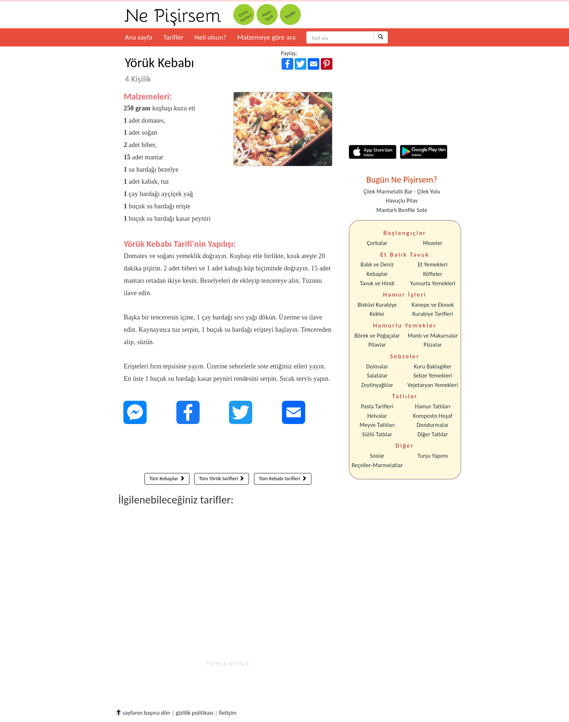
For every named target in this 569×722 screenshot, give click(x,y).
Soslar (377, 455)
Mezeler (433, 243)
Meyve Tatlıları (377, 424)
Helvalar (377, 415)
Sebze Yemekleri (432, 375)
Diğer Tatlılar (432, 434)
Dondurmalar (433, 424)
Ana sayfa (138, 37)
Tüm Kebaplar (166, 479)
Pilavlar (377, 344)
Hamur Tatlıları (433, 406)
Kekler (377, 313)
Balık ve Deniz (377, 264)
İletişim (228, 712)
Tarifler (173, 37)
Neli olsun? (210, 37)
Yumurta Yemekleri (432, 283)
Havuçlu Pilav (402, 200)
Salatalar (377, 375)
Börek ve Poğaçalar (377, 335)
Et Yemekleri (432, 264)
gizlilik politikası (194, 712)
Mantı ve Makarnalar (433, 335)
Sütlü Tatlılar (377, 434)
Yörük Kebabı (159, 69)
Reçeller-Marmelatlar (377, 465)
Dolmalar (377, 366)
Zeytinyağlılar (377, 385)
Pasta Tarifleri (377, 406)
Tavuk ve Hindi (377, 283)
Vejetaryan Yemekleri (432, 385)
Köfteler (432, 273)
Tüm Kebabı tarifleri (283, 479)
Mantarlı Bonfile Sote (401, 210)
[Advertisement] (228, 450)
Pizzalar (432, 344)
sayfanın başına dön (142, 712)
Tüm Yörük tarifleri (221, 479)
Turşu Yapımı (433, 455)
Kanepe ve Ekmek (433, 304)
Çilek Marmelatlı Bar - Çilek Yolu (402, 191)
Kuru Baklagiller (433, 366)
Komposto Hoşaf (433, 415)
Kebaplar (377, 273)
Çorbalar (377, 243)
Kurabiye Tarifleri (432, 313)
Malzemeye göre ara (266, 37)
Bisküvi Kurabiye (377, 304)
